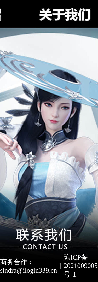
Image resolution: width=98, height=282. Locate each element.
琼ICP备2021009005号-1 (80, 266)
